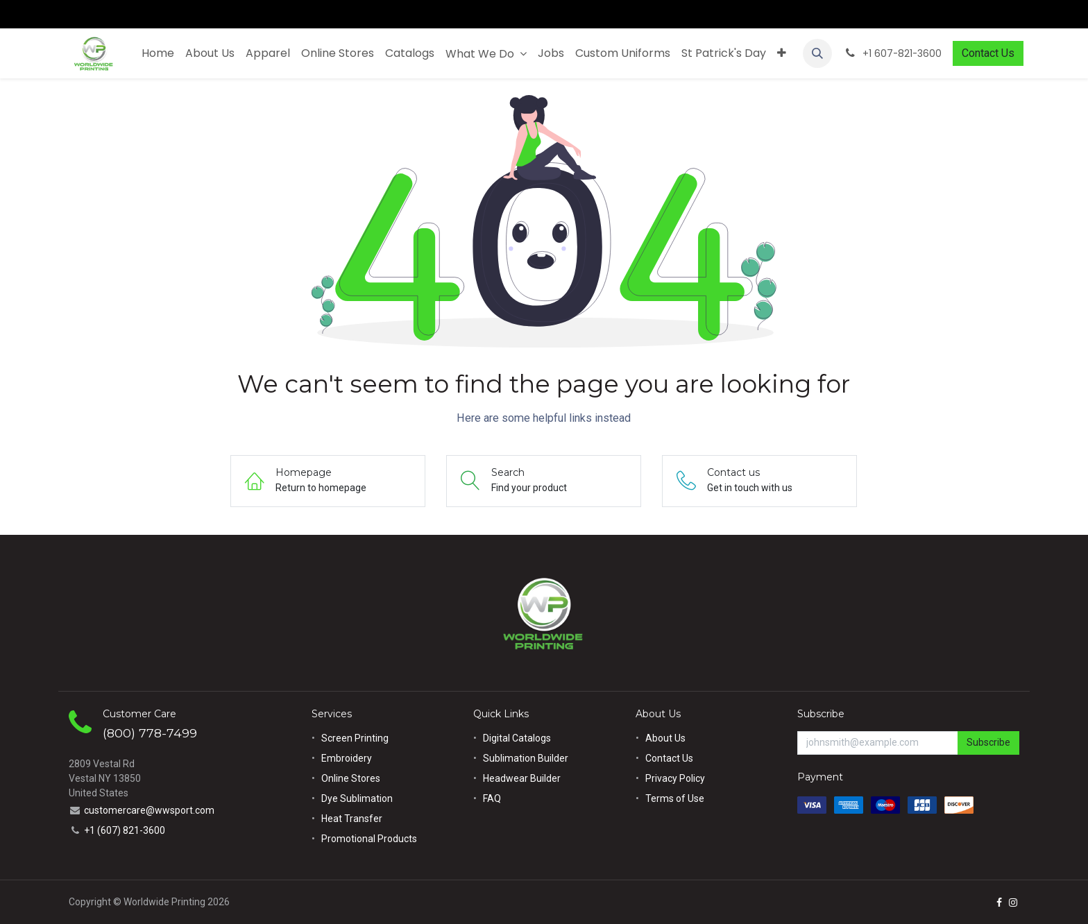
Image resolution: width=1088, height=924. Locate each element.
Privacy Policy (675, 778)
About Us (665, 738)
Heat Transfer (351, 818)
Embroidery (346, 758)
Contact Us (988, 53)
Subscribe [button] (988, 742)
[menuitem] (158, 53)
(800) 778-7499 (150, 733)
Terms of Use (674, 798)
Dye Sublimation (357, 798)
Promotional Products (369, 838)
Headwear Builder (522, 778)
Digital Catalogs (517, 738)
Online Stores (351, 778)
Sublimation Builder (525, 758)
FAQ (492, 798)
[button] (817, 53)
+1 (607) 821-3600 (124, 830)
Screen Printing (355, 738)
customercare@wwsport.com (149, 810)
